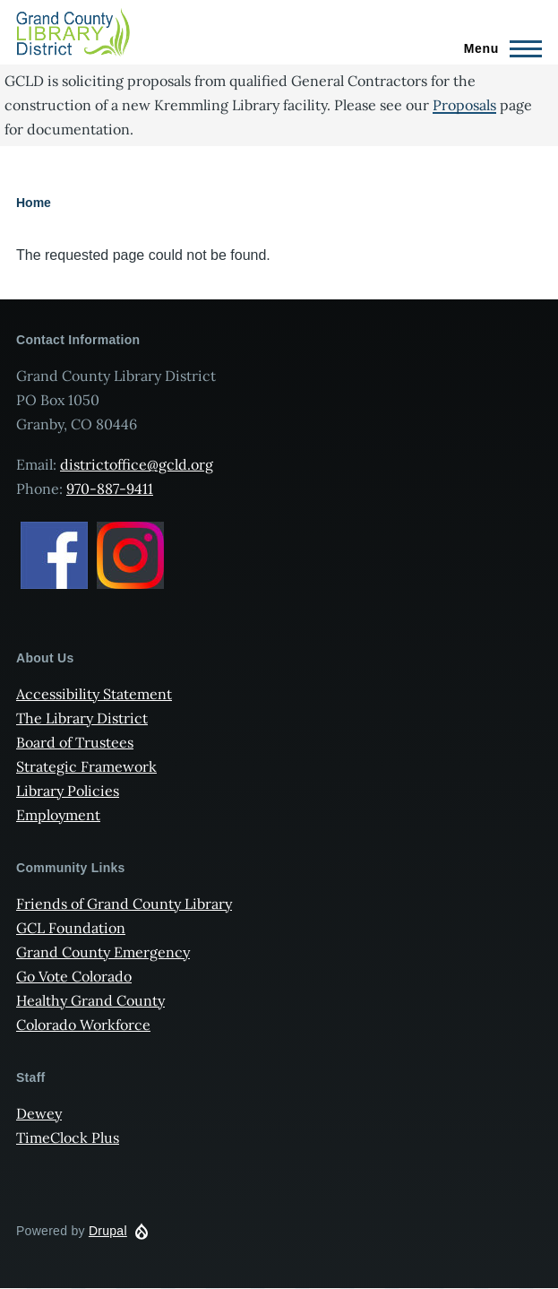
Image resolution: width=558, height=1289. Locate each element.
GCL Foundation (70, 928)
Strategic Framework (86, 766)
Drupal (108, 1231)
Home (33, 202)
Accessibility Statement (94, 694)
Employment (58, 815)
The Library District (82, 718)
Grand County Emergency (103, 952)
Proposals (464, 105)
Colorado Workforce (83, 1025)
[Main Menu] (497, 48)
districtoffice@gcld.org (136, 464)
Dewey (39, 1113)
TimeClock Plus (67, 1137)
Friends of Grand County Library (124, 904)
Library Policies (67, 791)
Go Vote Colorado (74, 976)
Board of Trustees (74, 742)
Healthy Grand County (90, 1000)
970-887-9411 (109, 488)
